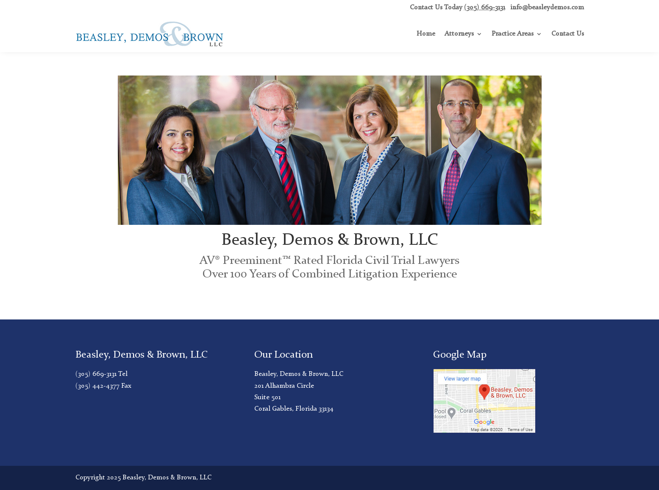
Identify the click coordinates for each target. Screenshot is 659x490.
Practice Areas (513, 34)
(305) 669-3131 (484, 7)
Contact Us (567, 34)
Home (426, 34)
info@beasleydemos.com (547, 7)
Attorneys (459, 34)
